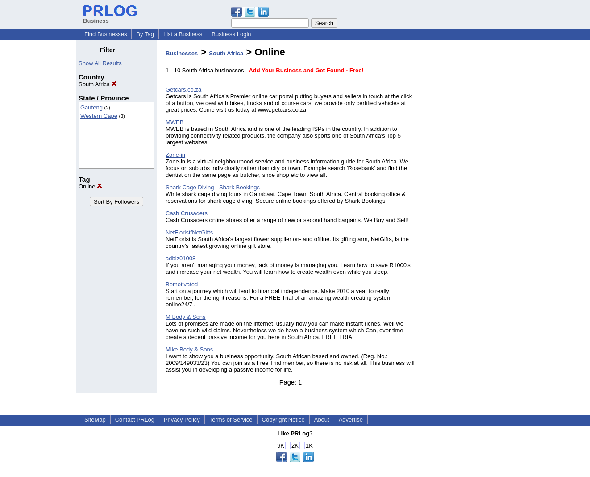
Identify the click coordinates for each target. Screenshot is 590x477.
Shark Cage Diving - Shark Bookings (213, 187)
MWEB (174, 122)
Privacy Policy (182, 419)
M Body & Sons (186, 317)
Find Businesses (105, 34)
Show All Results (100, 63)
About (321, 419)
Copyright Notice (283, 419)
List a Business (182, 34)
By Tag (145, 34)
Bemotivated (182, 284)
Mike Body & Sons (189, 349)
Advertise (351, 419)
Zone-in (175, 154)
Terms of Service (231, 419)
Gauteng (91, 107)
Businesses (182, 53)
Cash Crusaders (187, 213)
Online (90, 186)
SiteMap (95, 419)
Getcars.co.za (183, 89)
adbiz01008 (180, 258)
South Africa (98, 84)
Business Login (231, 34)
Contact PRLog (134, 419)
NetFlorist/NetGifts (189, 232)
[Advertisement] (468, 180)
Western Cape (98, 116)
